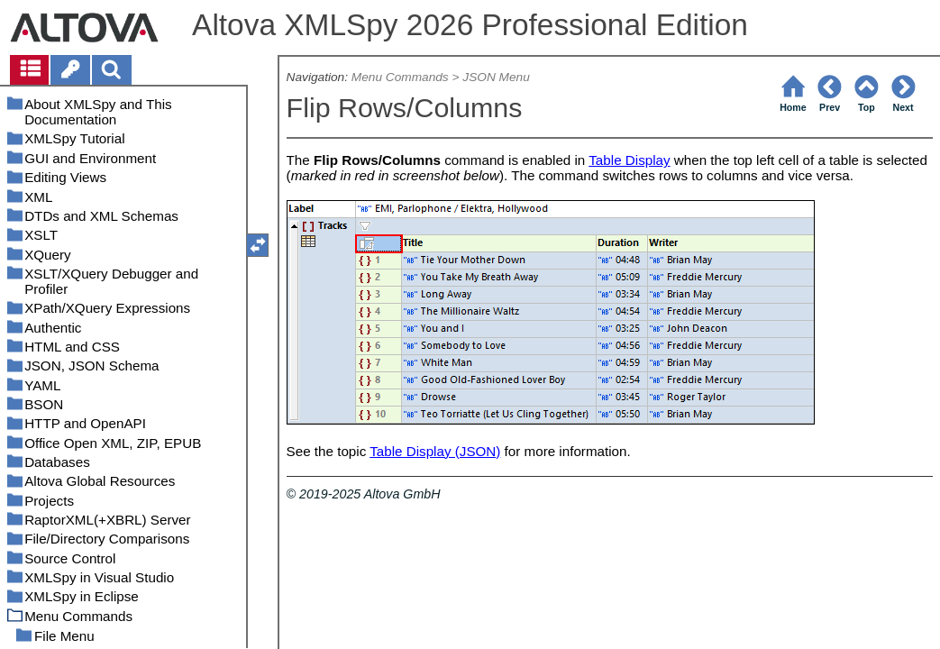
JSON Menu (495, 77)
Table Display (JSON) (435, 451)
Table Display (629, 160)
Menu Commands (400, 77)
